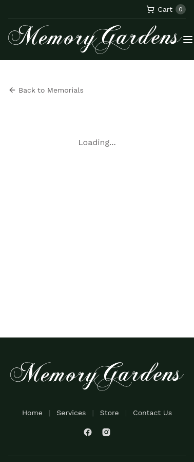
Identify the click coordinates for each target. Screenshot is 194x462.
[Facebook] (88, 432)
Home (32, 412)
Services (71, 412)
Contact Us (152, 412)
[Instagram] (106, 432)
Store (109, 412)
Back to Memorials (46, 90)
